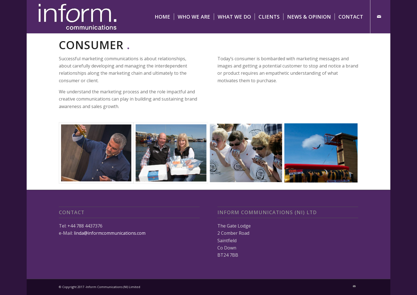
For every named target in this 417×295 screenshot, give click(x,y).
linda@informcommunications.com (109, 233)
